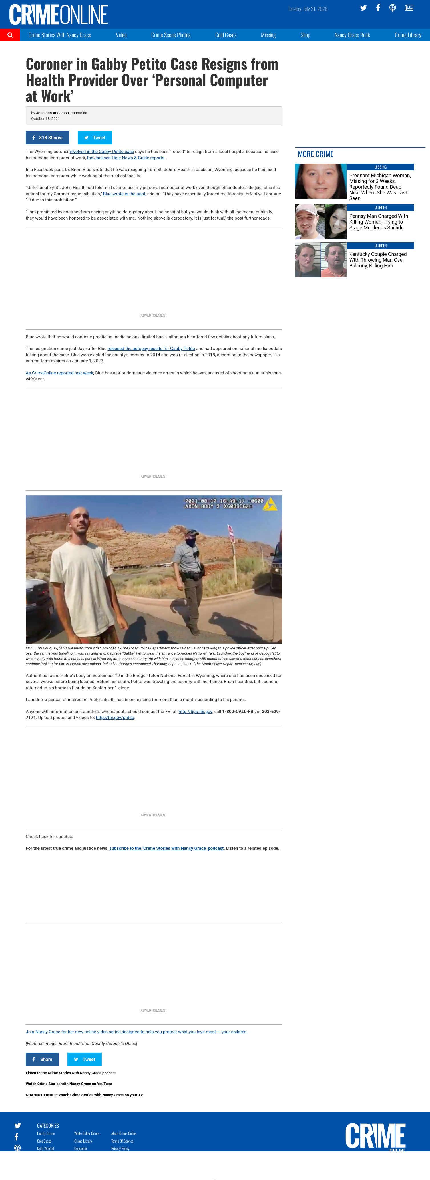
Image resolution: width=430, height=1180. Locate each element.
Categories (48, 1125)
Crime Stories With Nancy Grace (60, 34)
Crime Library (408, 34)
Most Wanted (45, 1148)
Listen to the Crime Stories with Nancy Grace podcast (71, 1073)
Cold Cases (225, 34)
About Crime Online (123, 1133)
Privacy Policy (120, 1148)
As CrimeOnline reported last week (59, 373)
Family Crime (46, 1133)
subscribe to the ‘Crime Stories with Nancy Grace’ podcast (166, 848)
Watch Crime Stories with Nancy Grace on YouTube (69, 1084)
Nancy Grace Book (352, 34)
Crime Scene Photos (170, 34)
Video (121, 34)
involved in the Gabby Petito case (102, 151)
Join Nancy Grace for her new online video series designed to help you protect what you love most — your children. (137, 1031)
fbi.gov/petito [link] (115, 717)
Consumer (80, 1148)
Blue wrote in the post (124, 193)
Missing (268, 34)
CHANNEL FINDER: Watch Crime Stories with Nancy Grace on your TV (84, 1095)
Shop (305, 34)
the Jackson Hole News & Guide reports (125, 157)
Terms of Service (122, 1141)
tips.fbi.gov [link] (195, 711)
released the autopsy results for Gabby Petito (151, 348)
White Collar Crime (86, 1133)
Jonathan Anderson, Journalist (61, 113)
